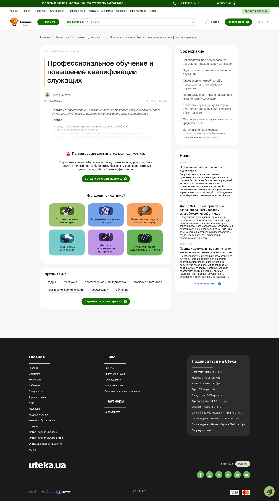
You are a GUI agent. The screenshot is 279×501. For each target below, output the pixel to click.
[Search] (143, 22)
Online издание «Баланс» (43, 432)
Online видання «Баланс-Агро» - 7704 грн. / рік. (219, 424)
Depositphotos (112, 412)
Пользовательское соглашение (122, 391)
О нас (153, 10)
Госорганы (49, 51)
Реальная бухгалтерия (42, 420)
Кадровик (34, 408)
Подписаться (223, 3)
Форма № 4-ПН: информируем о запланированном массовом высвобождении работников (202, 210)
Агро (31, 402)
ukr (260, 22)
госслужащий (99, 289)
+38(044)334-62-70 (189, 3)
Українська (227, 463)
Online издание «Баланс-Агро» (46, 437)
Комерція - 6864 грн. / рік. (206, 383)
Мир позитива (138, 10)
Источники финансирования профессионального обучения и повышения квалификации (204, 133)
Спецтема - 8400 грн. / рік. (207, 372)
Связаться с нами (114, 373)
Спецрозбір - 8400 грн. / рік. (207, 395)
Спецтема (34, 373)
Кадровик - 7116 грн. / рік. (206, 377)
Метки (32, 449)
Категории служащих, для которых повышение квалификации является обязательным (207, 109)
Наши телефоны (113, 385)
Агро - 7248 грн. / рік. (204, 389)
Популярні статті (201, 430)
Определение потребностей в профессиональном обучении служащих (202, 84)
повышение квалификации (65, 289)
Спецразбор (57, 10)
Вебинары (41, 10)
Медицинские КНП (39, 414)
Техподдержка (112, 379)
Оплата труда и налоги (68, 51)
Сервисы (121, 10)
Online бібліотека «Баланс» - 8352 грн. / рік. (217, 412)
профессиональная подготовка (105, 282)
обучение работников (148, 282)
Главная (13, 10)
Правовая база (76, 10)
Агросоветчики (37, 397)
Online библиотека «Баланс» (45, 443)
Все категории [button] (75, 21)
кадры (52, 282)
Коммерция (35, 379)
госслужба (70, 282)
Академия (107, 10)
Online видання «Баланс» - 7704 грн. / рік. (216, 418)
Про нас (109, 368)
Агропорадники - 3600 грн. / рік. (210, 401)
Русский (242, 463)
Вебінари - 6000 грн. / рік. (206, 406)
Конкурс (93, 10)
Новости (26, 10)
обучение (122, 289)
